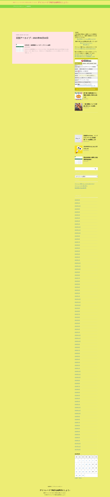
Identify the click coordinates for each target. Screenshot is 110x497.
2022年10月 (78, 269)
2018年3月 (77, 434)
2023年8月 (77, 239)
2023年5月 (77, 248)
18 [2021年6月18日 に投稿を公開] (89, 468)
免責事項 (28, 6)
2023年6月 (77, 245)
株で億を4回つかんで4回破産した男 (85, 56)
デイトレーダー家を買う (81, 186)
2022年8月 (77, 275)
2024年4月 (77, 215)
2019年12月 (78, 371)
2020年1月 (77, 368)
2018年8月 (77, 419)
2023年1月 (77, 260)
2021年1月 (77, 332)
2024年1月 (77, 224)
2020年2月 (77, 365)
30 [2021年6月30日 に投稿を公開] (83, 475)
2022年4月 (77, 287)
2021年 (21, 34)
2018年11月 (78, 410)
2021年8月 (77, 311)
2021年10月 (78, 305)
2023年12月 (78, 227)
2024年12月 (78, 206)
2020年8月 (77, 347)
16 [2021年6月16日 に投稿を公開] (83, 468)
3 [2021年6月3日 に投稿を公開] (86, 460)
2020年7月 (77, 350)
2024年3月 (77, 218)
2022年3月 (77, 290)
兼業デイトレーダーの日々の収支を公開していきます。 (55, 492)
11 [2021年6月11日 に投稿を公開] (89, 464)
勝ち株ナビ (86, 44)
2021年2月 (77, 329)
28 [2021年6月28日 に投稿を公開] (76, 475)
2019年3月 (77, 398)
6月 (24, 34)
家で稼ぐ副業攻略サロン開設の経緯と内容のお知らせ (90, 95)
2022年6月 (77, 281)
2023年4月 (77, 251)
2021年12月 (78, 299)
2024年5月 (77, 212)
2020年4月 (77, 359)
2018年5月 (77, 428)
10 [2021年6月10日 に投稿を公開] (86, 464)
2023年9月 (77, 236)
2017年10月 (78, 449)
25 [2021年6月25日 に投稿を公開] (89, 471)
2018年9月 (77, 416)
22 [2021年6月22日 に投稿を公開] (79, 471)
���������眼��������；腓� (86, 85)
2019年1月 (77, 404)
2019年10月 (78, 377)
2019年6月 (77, 389)
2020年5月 (77, 356)
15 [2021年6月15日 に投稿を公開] (79, 468)
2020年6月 (77, 353)
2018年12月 (78, 407)
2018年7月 (77, 422)
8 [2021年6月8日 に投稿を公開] (79, 464)
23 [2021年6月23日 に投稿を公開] (83, 471)
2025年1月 (77, 203)
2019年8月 (77, 383)
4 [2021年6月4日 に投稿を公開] (89, 460)
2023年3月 (77, 254)
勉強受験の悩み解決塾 (80, 188)
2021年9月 (77, 308)
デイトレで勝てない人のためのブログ (85, 48)
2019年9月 (77, 380)
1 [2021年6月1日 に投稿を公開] (79, 460)
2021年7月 (77, 314)
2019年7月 (77, 386)
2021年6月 (77, 317)
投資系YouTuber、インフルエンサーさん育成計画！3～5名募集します (91, 137)
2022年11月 (78, 266)
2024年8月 (77, 209)
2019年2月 (77, 401)
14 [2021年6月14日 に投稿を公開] (76, 468)
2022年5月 (77, 284)
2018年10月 (78, 413)
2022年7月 (77, 278)
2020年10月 (78, 341)
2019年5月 (77, 392)
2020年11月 (78, 338)
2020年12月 (78, 335)
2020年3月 (77, 362)
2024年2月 (77, 221)
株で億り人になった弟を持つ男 (83, 55)
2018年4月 (77, 431)
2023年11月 (78, 230)
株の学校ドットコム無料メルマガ (86, 39)
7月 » (80, 478)
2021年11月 (78, 302)
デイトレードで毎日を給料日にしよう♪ (53, 2)
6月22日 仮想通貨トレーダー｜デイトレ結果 (37, 45)
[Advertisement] (55, 19)
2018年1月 (77, 440)
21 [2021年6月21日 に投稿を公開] (76, 471)
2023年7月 (77, 242)
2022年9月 (77, 272)
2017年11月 (78, 446)
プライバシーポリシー (18, 6)
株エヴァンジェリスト (86, 43)
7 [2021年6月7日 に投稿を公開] (76, 464)
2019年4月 (77, 395)
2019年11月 (78, 374)
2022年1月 (77, 296)
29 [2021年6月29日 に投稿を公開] (79, 475)
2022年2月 (77, 293)
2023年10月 (78, 233)
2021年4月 (77, 323)
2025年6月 (77, 200)
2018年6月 (77, 425)
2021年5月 (77, 320)
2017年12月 (78, 443)
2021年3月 (77, 326)
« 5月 (76, 478)
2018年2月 (77, 437)
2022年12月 (78, 263)
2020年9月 (77, 344)
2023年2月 (77, 257)
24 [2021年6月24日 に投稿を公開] (86, 471)
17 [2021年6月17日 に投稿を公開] (86, 468)
